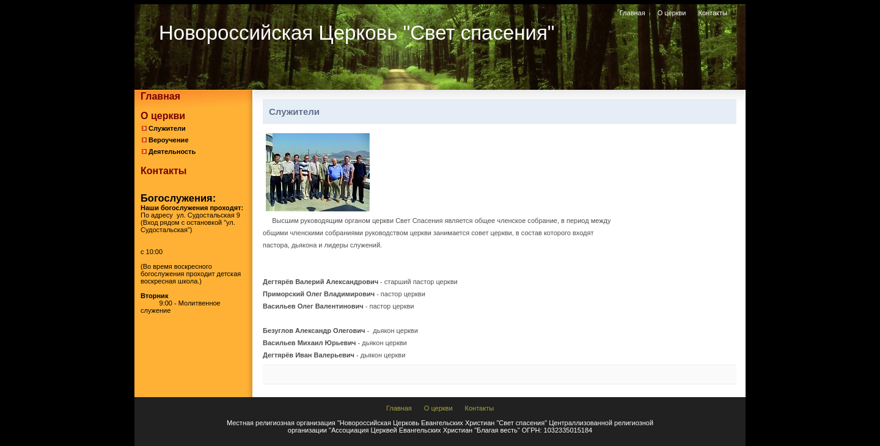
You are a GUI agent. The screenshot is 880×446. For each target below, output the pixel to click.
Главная (632, 12)
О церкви (672, 12)
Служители (167, 128)
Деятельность (172, 151)
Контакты (712, 12)
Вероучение (168, 140)
